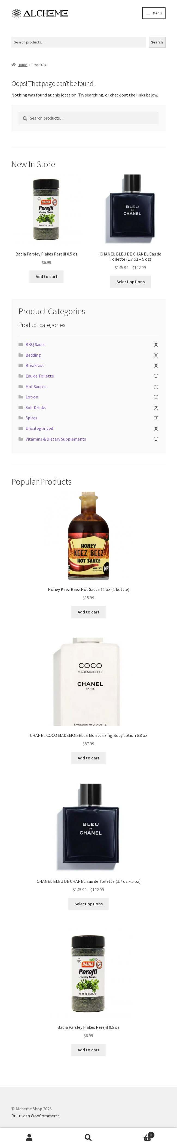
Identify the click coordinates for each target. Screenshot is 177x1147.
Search (17, 33)
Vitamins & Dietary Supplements (56, 439)
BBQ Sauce (35, 344)
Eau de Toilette (40, 376)
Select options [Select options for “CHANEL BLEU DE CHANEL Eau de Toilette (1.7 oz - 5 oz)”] (131, 281)
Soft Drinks (36, 407)
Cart (136, 1134)
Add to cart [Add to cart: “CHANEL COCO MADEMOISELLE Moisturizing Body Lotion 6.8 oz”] (88, 757)
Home (22, 64)
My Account (29, 1138)
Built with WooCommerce (35, 1115)
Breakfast (35, 365)
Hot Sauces (36, 386)
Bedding (33, 355)
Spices (31, 417)
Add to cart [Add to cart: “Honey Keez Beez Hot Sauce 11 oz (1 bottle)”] (88, 612)
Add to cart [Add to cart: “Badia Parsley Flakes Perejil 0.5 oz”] (46, 276)
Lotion (32, 397)
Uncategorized (39, 428)
